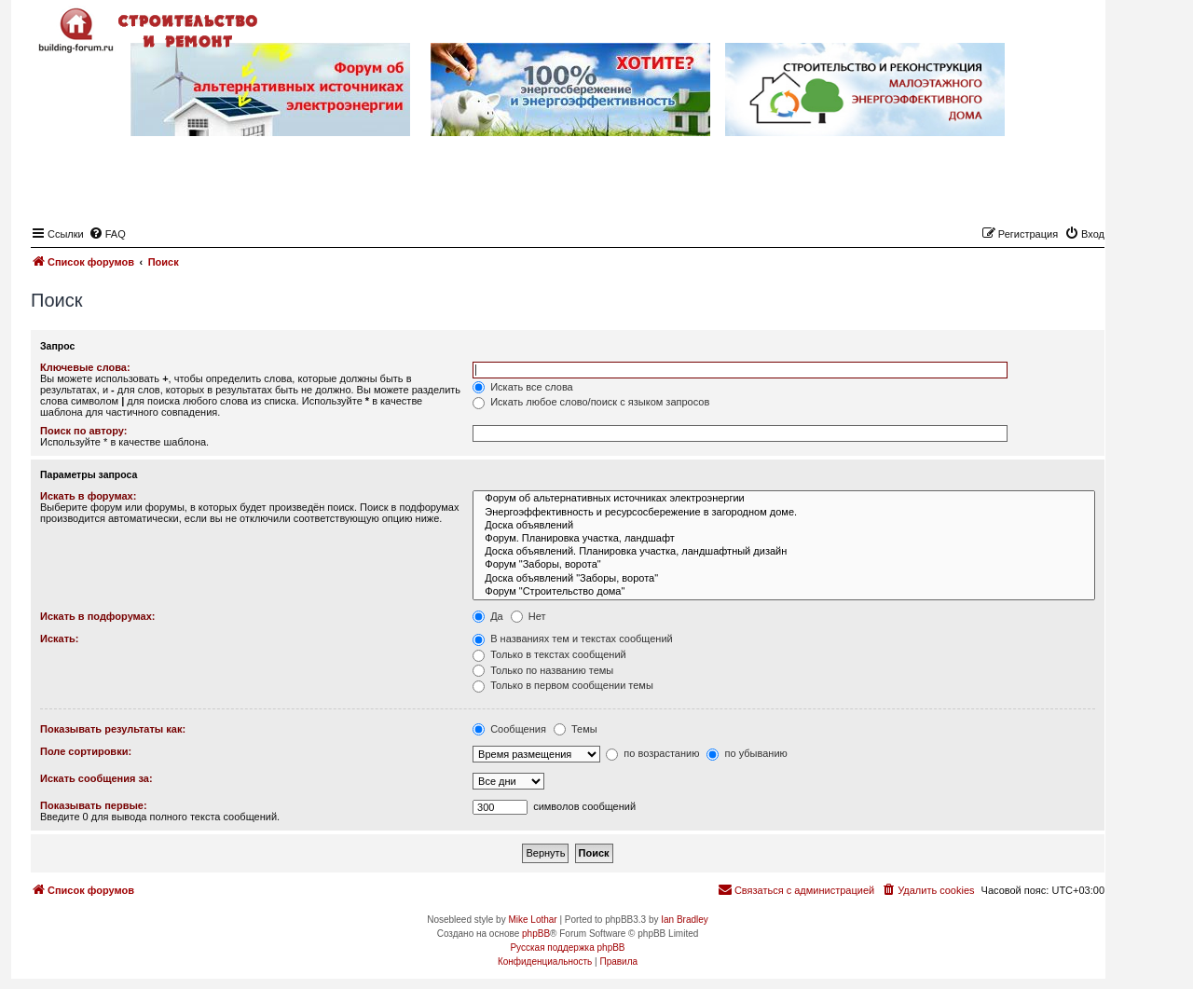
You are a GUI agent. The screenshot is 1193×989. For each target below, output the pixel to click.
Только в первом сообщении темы (563, 685)
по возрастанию (652, 753)
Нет (528, 616)
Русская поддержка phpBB (567, 947)
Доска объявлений (783, 525)
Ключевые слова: (85, 367)
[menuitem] (107, 234)
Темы (575, 729)
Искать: (59, 638)
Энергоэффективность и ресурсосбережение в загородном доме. (783, 512)
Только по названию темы (543, 670)
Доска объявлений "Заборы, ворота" (783, 578)
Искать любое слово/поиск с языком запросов (591, 401)
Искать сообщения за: (96, 778)
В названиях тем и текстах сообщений (573, 638)
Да (488, 616)
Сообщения (509, 729)
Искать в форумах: (88, 495)
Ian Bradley (684, 919)
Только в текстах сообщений (549, 654)
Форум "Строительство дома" (783, 591)
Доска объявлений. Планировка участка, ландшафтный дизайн (783, 551)
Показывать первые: (93, 805)
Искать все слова (523, 386)
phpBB (536, 933)
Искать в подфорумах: (98, 616)
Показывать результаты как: (112, 729)
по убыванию (746, 753)
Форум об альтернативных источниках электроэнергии (783, 498)
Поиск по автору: (83, 430)
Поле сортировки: (85, 751)
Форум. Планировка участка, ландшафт (783, 538)
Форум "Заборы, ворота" (783, 564)
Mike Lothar (532, 919)
